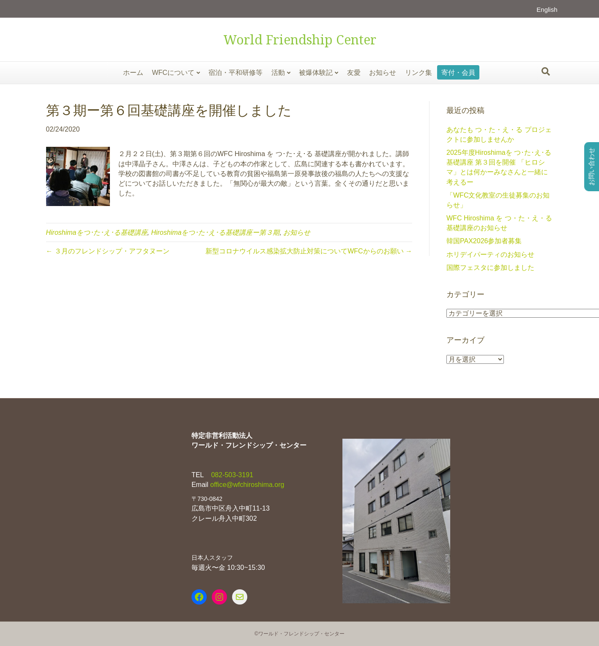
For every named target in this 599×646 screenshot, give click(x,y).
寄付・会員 (458, 72)
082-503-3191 (231, 474)
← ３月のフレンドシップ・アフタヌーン (108, 251)
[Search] (545, 71)
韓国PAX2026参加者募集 (484, 241)
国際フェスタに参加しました (490, 267)
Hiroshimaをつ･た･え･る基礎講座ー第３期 (215, 232)
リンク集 (418, 72)
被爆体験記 (316, 72)
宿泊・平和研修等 (235, 72)
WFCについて (173, 72)
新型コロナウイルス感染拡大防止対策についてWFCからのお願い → (308, 251)
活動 (278, 72)
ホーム (133, 72)
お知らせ (382, 72)
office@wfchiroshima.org (247, 484)
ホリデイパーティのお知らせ (490, 254)
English (546, 9)
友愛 (354, 72)
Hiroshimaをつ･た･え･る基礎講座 (97, 232)
